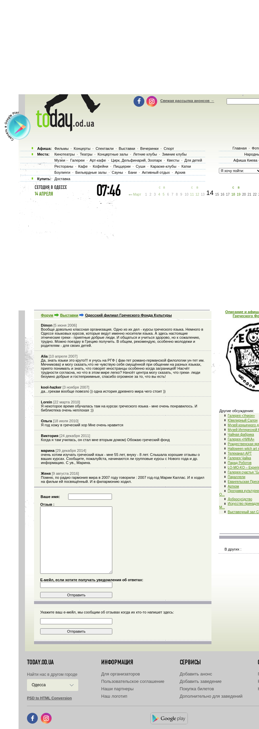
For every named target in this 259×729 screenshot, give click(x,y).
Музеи (59, 160)
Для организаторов (120, 673)
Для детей (193, 160)
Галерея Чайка (239, 458)
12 (197, 194)
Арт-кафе (98, 160)
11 (192, 194)
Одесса (39, 685)
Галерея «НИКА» (241, 439)
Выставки (69, 315)
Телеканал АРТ (240, 453)
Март (137, 194)
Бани (132, 172)
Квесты (173, 160)
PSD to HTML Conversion (49, 698)
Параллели (236, 477)
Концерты (82, 148)
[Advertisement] (139, 252)
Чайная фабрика (241, 434)
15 (217, 194)
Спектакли (104, 148)
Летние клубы (145, 154)
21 (249, 194)
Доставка (62, 179)
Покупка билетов (197, 688)
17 (228, 194)
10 (187, 194)
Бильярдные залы (91, 172)
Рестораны (63, 166)
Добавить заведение (201, 681)
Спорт (169, 148)
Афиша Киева (245, 160)
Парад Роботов (240, 463)
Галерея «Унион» (241, 416)
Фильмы (61, 148)
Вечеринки (149, 148)
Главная (239, 148)
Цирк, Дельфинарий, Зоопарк (136, 160)
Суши (140, 166)
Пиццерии (122, 166)
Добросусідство (240, 499)
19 (238, 194)
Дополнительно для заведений (211, 696)
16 (222, 194)
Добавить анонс (196, 673)
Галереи (77, 160)
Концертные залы (112, 154)
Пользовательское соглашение (132, 681)
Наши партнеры (117, 688)
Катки (186, 166)
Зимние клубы (174, 154)
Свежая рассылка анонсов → (187, 101)
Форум (47, 315)
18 (233, 194)
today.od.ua (40, 662)
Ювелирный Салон (243, 420)
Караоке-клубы (163, 166)
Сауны (117, 172)
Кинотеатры (64, 154)
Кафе (83, 166)
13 (203, 194)
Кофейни (100, 166)
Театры (86, 154)
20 (244, 194)
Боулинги (62, 172)
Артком (233, 486)
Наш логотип (114, 696)
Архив (180, 172)
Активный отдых (156, 172)
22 (255, 194)
